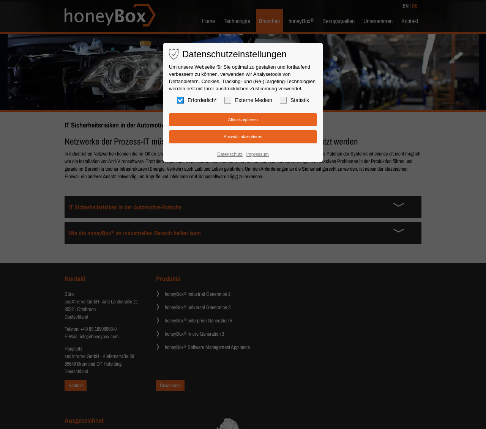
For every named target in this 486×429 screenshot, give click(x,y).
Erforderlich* (197, 100)
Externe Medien (248, 100)
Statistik (294, 100)
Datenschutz (230, 154)
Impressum (257, 154)
